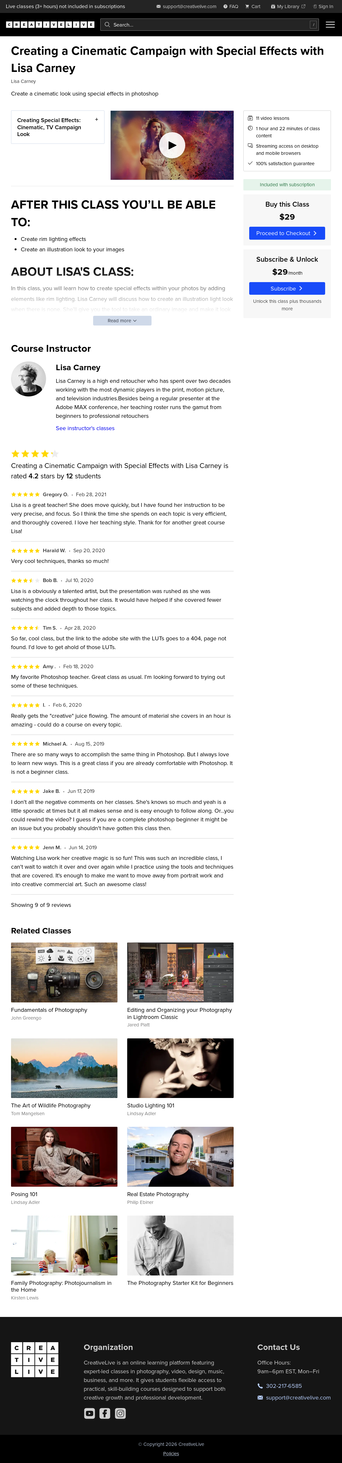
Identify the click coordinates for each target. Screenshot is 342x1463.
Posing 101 (24, 1194)
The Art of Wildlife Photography (51, 1105)
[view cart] (254, 6)
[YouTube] (89, 1413)
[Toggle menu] (330, 24)
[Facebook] (105, 1413)
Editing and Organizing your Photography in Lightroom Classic (179, 1013)
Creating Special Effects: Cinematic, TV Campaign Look (49, 127)
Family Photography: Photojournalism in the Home (61, 1286)
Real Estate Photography (158, 1194)
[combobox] (210, 24)
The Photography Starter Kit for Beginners (180, 1283)
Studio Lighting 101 (150, 1105)
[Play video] (172, 145)
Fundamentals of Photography (49, 1010)
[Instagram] (120, 1413)
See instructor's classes (85, 428)
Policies (171, 1453)
